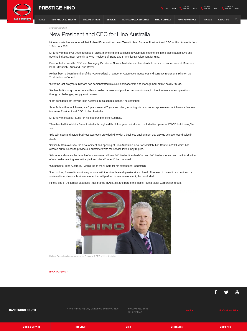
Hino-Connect (163, 19)
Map (188, 310)
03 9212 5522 (231, 8)
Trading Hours (227, 310)
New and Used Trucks (64, 19)
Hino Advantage (187, 19)
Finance (207, 19)
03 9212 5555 (189, 8)
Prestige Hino (59, 8)
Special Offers (91, 19)
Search (235, 19)
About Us (223, 19)
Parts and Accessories (135, 19)
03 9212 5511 (210, 8)
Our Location (170, 8)
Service (111, 19)
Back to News (57, 272)
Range (41, 19)
